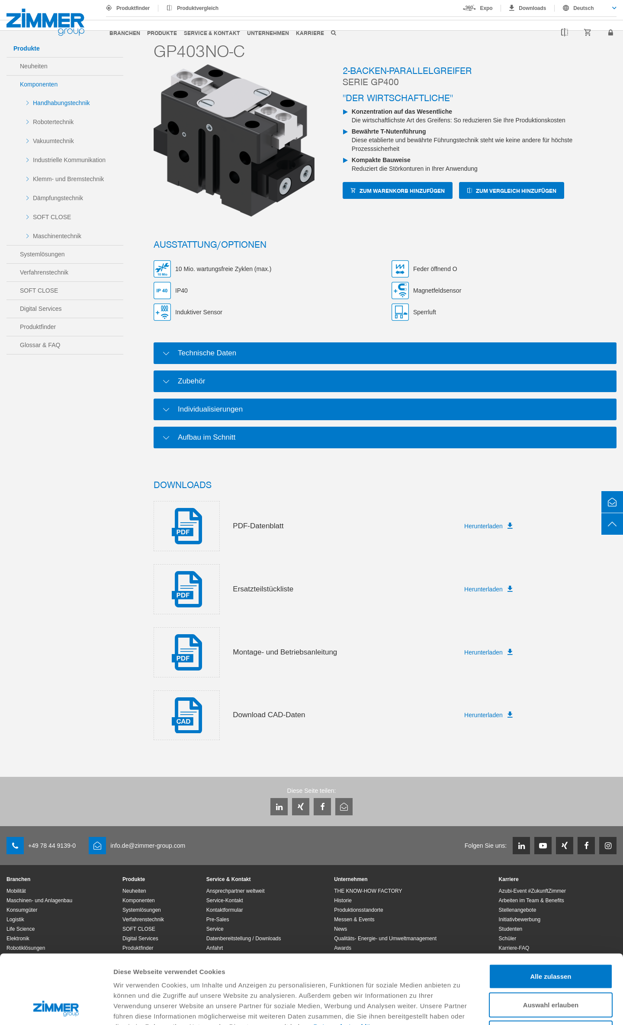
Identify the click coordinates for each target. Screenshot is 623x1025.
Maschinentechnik (57, 236)
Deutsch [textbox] (583, 8)
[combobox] (586, 8)
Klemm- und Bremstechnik (68, 179)
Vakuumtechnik (53, 140)
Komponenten (39, 84)
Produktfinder (133, 8)
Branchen (124, 32)
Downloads (532, 8)
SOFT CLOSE (52, 217)
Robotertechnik (53, 121)
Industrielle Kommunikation (69, 159)
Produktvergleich (197, 8)
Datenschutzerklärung (350, 961)
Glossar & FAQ (40, 345)
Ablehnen (550, 968)
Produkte (162, 32)
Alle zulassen (550, 911)
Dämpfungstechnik (58, 198)
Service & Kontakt (212, 32)
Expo (486, 8)
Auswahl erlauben (550, 940)
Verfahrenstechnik (44, 272)
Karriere (310, 32)
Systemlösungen (42, 254)
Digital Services (40, 308)
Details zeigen (460, 1008)
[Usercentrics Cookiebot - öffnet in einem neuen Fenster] (56, 1008)
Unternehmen (268, 32)
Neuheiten (34, 66)
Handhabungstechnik (61, 102)
